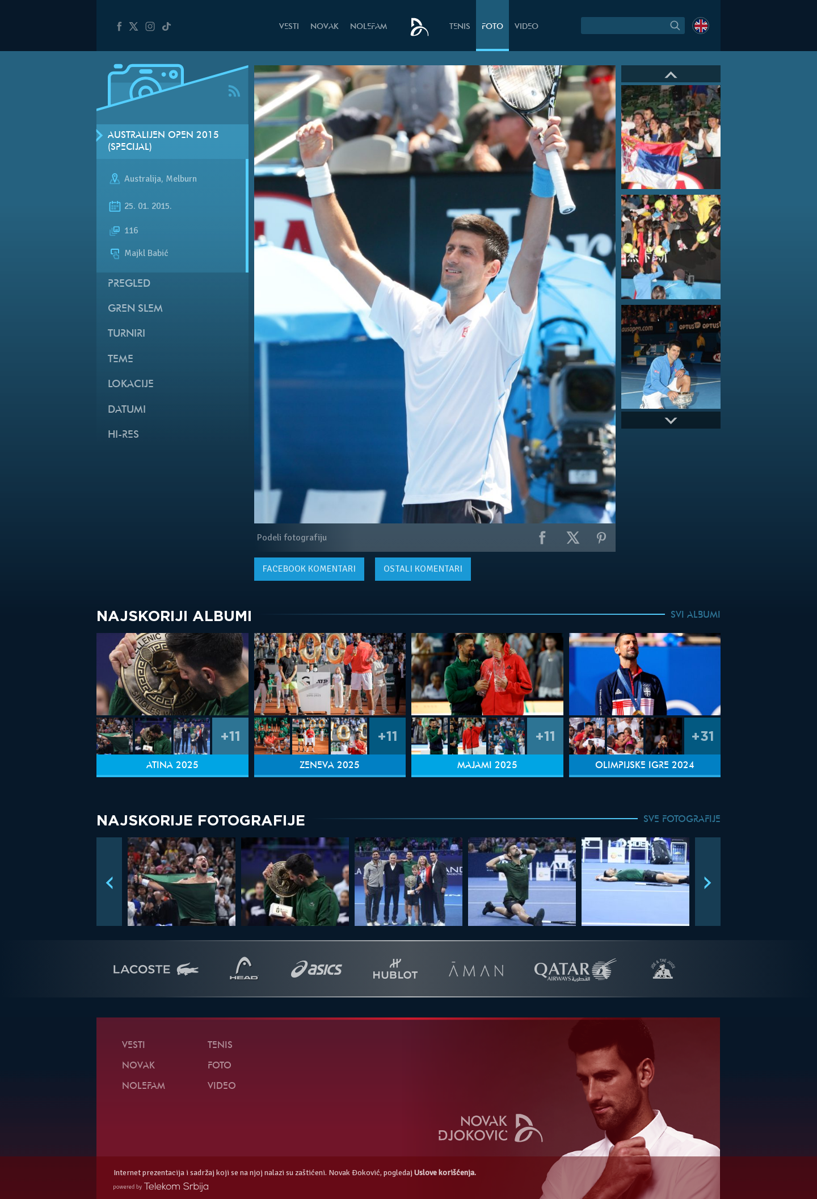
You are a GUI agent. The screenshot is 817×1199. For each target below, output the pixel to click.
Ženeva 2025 (330, 765)
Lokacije (131, 384)
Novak (324, 27)
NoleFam (368, 27)
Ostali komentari (423, 569)
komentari (309, 569)
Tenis (459, 27)
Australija (142, 179)
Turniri (126, 334)
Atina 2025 (172, 765)
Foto (492, 27)
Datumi (127, 410)
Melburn (181, 179)
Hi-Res (123, 435)
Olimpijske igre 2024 (644, 765)
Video (526, 27)
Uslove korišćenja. (445, 1172)
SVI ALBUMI (696, 615)
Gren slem (135, 309)
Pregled (129, 284)
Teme (120, 359)
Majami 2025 (487, 765)
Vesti (289, 27)
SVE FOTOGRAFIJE (682, 819)
